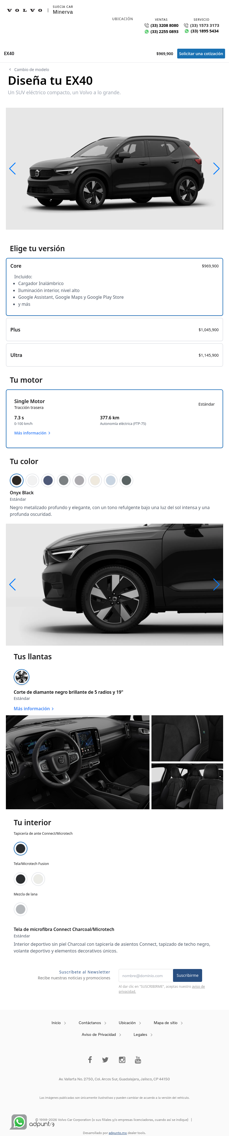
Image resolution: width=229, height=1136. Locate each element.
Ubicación (127, 1022)
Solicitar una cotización (201, 53)
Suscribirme (187, 975)
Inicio (56, 1022)
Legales (140, 1034)
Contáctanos (90, 1022)
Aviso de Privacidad (99, 1034)
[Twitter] (105, 1060)
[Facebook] (90, 1060)
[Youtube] (138, 1060)
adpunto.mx (118, 1133)
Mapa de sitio (165, 1022)
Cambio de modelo (28, 69)
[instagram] (122, 1060)
